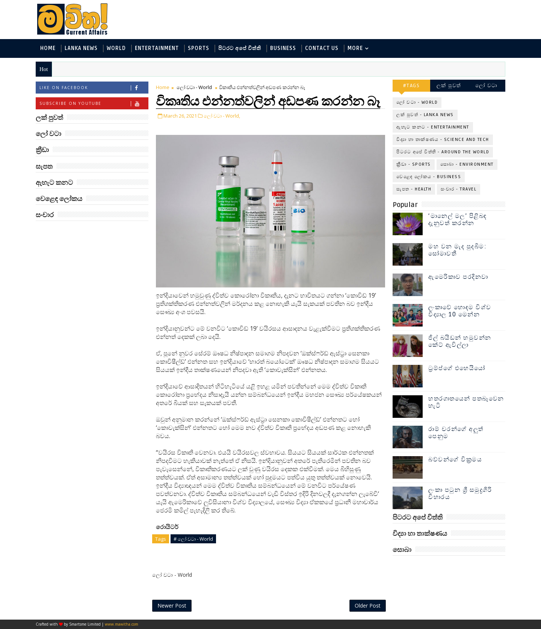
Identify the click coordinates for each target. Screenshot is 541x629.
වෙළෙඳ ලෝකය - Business (428, 177)
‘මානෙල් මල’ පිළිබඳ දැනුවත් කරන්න (457, 219)
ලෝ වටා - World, (222, 115)
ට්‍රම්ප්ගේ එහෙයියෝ (456, 368)
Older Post (368, 605)
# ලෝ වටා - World (193, 538)
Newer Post (171, 605)
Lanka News (81, 48)
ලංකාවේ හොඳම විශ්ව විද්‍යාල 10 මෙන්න (459, 311)
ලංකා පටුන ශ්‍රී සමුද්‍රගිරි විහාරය (460, 493)
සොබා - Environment (467, 164)
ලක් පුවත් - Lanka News (425, 115)
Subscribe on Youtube (93, 103)
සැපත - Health (413, 189)
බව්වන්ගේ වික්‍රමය (455, 459)
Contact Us (322, 48)
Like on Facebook (93, 88)
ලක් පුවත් (449, 85)
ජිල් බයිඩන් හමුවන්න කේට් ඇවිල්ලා (459, 341)
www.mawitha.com (121, 624)
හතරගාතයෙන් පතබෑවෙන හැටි (466, 402)
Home (48, 48)
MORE (355, 48)
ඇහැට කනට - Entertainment (432, 127)
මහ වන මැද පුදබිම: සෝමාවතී (457, 250)
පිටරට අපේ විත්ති (239, 48)
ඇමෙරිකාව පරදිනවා (458, 277)
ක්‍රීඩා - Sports (413, 164)
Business (283, 48)
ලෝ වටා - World (194, 87)
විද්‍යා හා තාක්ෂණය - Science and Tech (442, 139)
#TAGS (411, 85)
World (116, 48)
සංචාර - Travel (458, 189)
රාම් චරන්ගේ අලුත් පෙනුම (456, 432)
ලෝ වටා (486, 85)
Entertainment (157, 48)
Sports (198, 48)
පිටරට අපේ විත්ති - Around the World (442, 152)
